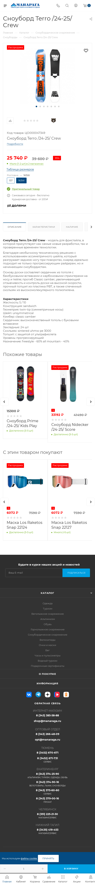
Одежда (48, 603)
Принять (48, 858)
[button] (36, 106)
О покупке (47, 673)
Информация (47, 683)
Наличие (72, 227)
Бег (47, 650)
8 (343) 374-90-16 (47, 783)
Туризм (47, 608)
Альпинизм (47, 618)
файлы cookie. (29, 858)
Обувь (47, 624)
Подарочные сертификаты (47, 665)
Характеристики (44, 227)
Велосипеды (47, 639)
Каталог (47, 592)
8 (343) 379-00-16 (47, 800)
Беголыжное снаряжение (47, 613)
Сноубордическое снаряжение (47, 634)
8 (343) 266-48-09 (47, 734)
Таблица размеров (20, 169)
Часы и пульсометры (47, 655)
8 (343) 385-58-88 (47, 715)
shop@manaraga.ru (47, 721)
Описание (14, 227)
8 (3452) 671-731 (47, 760)
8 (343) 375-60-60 (47, 792)
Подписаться (76, 573)
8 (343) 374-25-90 (47, 775)
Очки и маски (47, 645)
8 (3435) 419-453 (47, 831)
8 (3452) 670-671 (47, 752)
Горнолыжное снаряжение (48, 629)
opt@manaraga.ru (47, 739)
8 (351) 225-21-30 (47, 815)
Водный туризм (47, 660)
